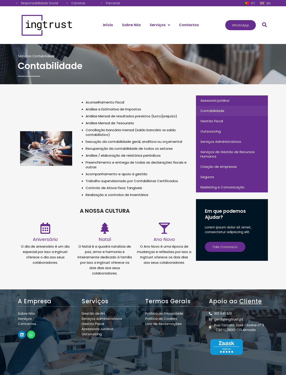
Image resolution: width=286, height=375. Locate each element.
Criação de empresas (218, 166)
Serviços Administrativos (220, 141)
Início (108, 24)
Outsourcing (210, 131)
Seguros (207, 177)
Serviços (160, 25)
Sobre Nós (131, 24)
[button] (240, 25)
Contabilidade (212, 110)
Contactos (189, 24)
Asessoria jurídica (214, 100)
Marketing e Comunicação (222, 187)
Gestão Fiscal (211, 121)
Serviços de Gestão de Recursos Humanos (227, 154)
